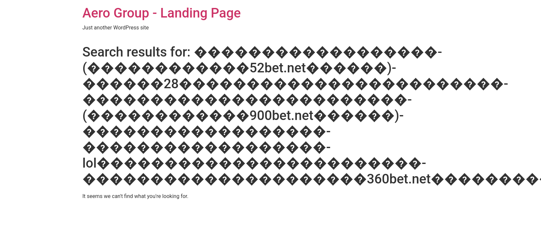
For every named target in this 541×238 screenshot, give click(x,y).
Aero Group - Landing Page (162, 13)
